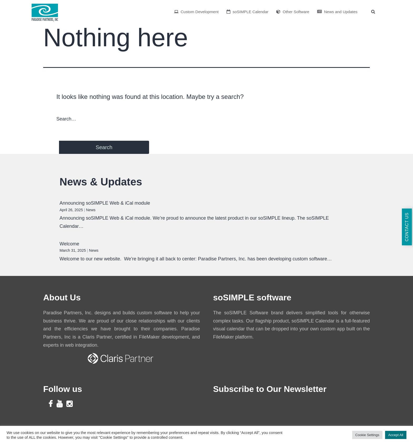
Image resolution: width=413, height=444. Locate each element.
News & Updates (101, 182)
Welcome (69, 243)
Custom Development (196, 11)
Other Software (292, 11)
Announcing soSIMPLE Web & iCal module (105, 203)
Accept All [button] (395, 435)
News (91, 210)
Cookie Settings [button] (367, 435)
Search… (66, 119)
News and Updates (337, 11)
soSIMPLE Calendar (247, 11)
